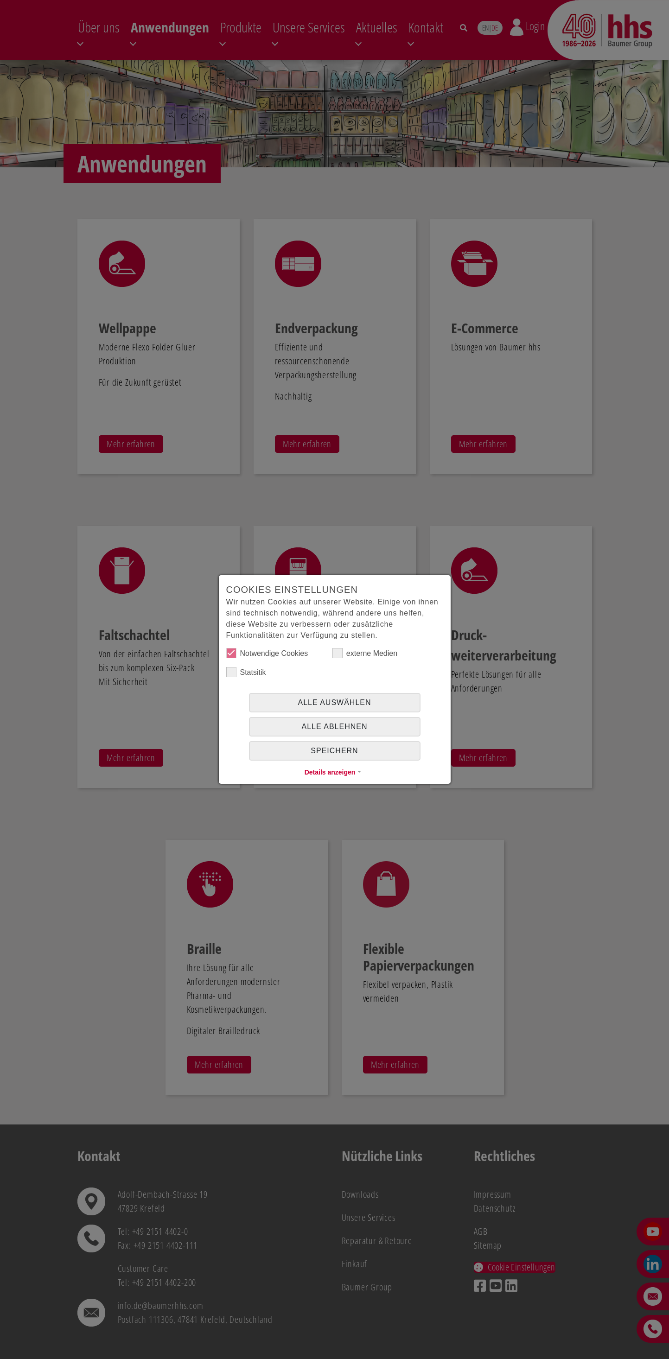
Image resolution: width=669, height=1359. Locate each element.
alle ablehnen (335, 726)
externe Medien (364, 653)
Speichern (334, 751)
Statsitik (246, 672)
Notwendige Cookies (267, 653)
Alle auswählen (334, 702)
